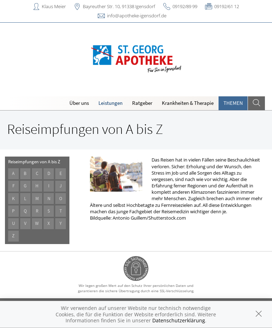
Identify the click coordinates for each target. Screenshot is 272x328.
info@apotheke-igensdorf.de (136, 15)
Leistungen (110, 103)
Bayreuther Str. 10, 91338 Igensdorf (119, 6)
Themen (233, 103)
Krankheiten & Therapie (188, 103)
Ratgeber (142, 103)
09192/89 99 (184, 6)
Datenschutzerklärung (178, 320)
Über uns (79, 103)
